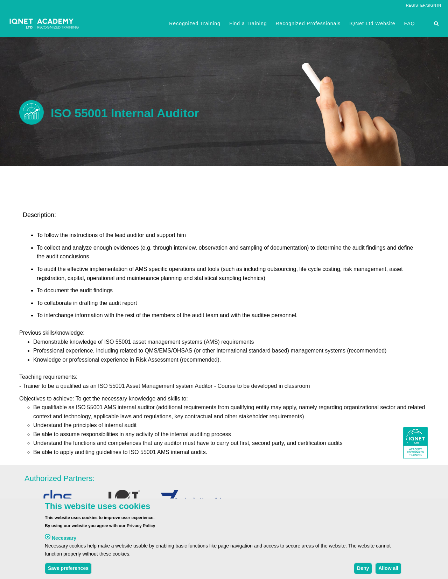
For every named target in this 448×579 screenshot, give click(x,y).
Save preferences (68, 570)
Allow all (388, 570)
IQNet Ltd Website (372, 23)
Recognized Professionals (308, 23)
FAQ (409, 23)
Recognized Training (194, 23)
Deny (363, 570)
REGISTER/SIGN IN (423, 5)
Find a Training (248, 23)
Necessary (64, 540)
